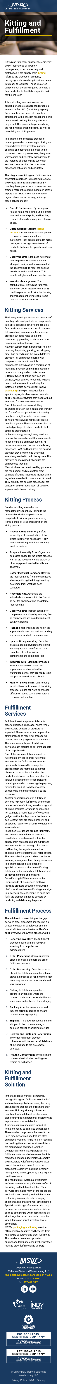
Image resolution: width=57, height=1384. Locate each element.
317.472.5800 (32, 1278)
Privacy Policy (19, 1380)
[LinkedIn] (24, 1289)
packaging (11, 390)
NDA (31, 1380)
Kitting (42, 73)
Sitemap (41, 1380)
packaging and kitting (25, 1227)
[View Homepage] (18, 5)
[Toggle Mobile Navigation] (49, 6)
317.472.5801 (31, 1282)
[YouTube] (32, 1289)
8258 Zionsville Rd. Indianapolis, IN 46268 (28, 1274)
